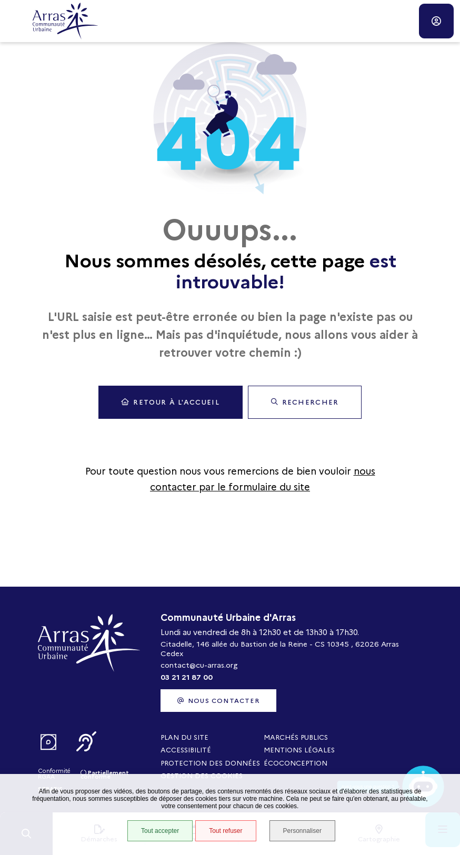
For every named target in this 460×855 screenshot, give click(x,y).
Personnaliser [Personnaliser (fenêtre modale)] (302, 830)
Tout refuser (225, 830)
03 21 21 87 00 (187, 677)
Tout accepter (160, 830)
